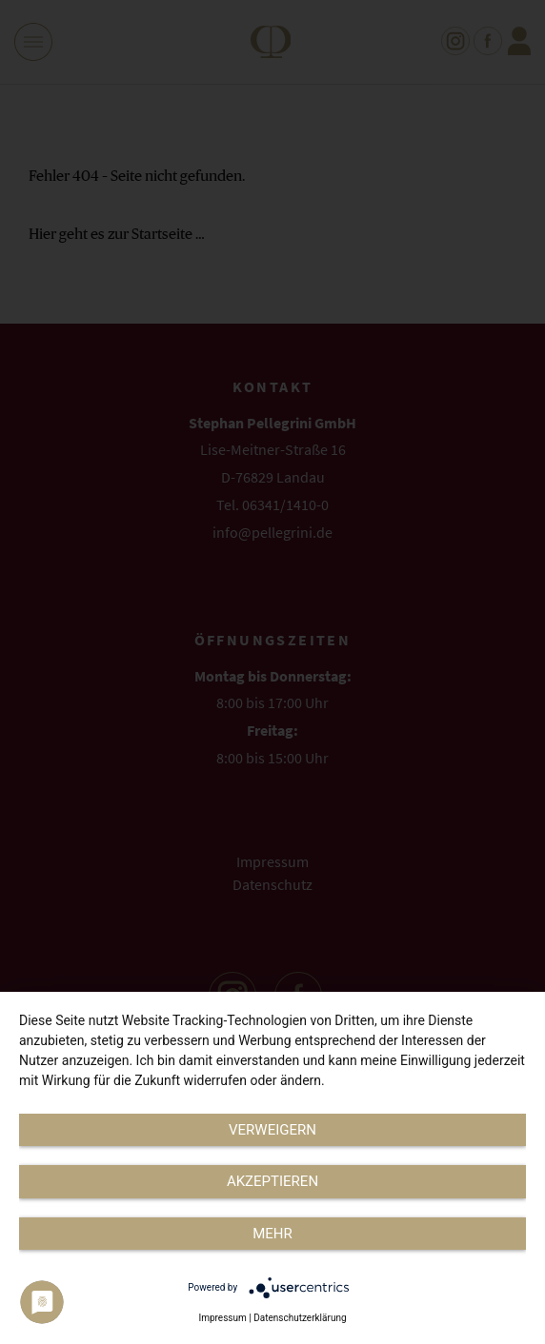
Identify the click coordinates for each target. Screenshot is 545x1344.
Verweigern (272, 1129)
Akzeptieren (272, 1181)
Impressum (222, 1318)
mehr (272, 1233)
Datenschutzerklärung (299, 1318)
